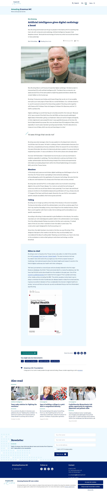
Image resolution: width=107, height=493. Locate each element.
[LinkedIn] (85, 353)
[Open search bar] (75, 3)
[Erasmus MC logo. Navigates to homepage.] (16, 3)
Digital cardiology (44, 361)
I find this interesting (29, 353)
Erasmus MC (16, 469)
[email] (75, 435)
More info (90, 490)
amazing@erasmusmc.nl (77, 475)
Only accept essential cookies (90, 486)
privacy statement (69, 486)
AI (22, 361)
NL (82, 3)
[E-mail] (81, 353)
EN (86, 3)
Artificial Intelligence (31, 361)
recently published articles (36, 275)
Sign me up (61, 454)
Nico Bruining (55, 361)
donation (80, 370)
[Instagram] (78, 353)
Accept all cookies (90, 482)
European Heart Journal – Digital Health (45, 256)
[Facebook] (75, 353)
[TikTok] (48, 469)
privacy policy (68, 449)
